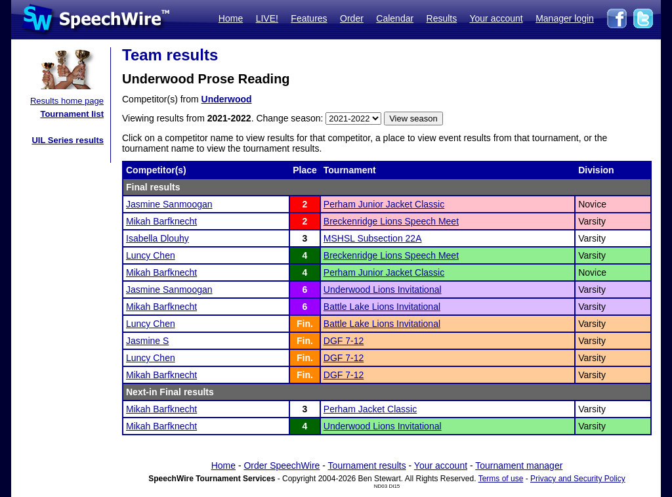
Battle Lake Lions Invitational (382, 306)
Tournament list (72, 114)
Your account (495, 18)
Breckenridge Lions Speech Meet (391, 221)
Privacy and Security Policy (577, 478)
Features (309, 18)
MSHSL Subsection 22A (373, 238)
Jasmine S (147, 340)
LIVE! (267, 18)
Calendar (394, 18)
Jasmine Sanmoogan (169, 204)
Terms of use (501, 478)
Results (442, 18)
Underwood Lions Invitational (383, 289)
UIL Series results (68, 140)
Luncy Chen (150, 255)
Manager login (565, 18)
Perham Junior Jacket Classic (384, 204)
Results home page (67, 101)
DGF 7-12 (344, 340)
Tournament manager (518, 465)
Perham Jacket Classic (370, 409)
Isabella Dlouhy (157, 238)
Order (352, 18)
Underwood (226, 99)
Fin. (305, 323)
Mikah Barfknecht (161, 221)
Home (231, 18)
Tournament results (367, 465)
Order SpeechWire (281, 465)
